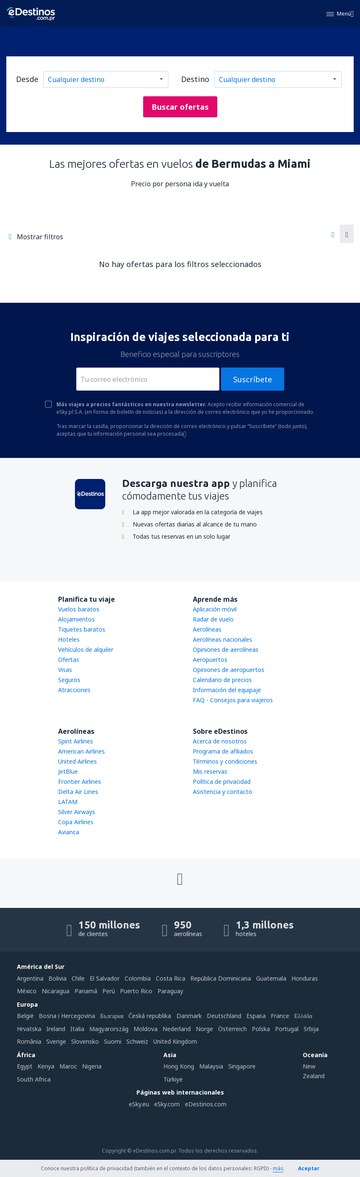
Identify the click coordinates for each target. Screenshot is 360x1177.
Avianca (68, 832)
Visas (65, 670)
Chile (78, 978)
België (25, 1016)
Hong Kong (178, 1066)
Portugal (287, 1029)
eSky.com (167, 1104)
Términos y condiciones (225, 761)
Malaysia (211, 1066)
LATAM (67, 802)
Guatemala (271, 978)
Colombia (138, 978)
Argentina (30, 978)
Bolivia (57, 978)
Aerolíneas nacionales (222, 639)
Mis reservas (210, 771)
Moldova (145, 1029)
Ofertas (68, 660)
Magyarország (108, 1029)
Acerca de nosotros (220, 741)
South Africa (34, 1079)
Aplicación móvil (215, 609)
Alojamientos (76, 619)
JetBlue (68, 771)
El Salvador (105, 978)
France (280, 1016)
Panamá (86, 991)
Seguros (69, 680)
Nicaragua (55, 991)
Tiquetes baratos (81, 629)
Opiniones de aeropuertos (228, 670)
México (27, 991)
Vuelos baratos (78, 609)
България (111, 1016)
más (278, 1168)
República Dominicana (220, 978)
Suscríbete (252, 379)
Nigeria (91, 1066)
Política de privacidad (222, 782)
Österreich (232, 1029)
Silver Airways (76, 812)
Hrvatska (29, 1029)
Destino (195, 79)
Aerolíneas (207, 629)
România (29, 1041)
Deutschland (224, 1016)
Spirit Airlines (75, 741)
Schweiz (137, 1041)
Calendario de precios (222, 680)
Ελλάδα (303, 1016)
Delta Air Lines (78, 792)
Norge (204, 1029)
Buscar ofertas (180, 107)
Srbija (311, 1029)
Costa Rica (170, 978)
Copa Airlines (75, 822)
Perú (108, 991)
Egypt (24, 1066)
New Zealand (314, 1070)
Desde (27, 79)
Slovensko (85, 1041)
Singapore (242, 1066)
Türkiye (173, 1079)
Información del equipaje (227, 690)
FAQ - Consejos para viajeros (233, 700)
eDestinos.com (206, 1104)
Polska (261, 1029)
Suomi (112, 1041)
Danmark (189, 1016)
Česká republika (149, 1016)
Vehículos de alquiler (85, 649)
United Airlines (77, 761)
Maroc (68, 1066)
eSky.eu (139, 1104)
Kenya (45, 1066)
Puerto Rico (136, 991)
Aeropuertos (210, 660)
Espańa (256, 1016)
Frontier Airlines (79, 782)
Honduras (304, 978)
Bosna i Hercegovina (67, 1016)
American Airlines (81, 751)
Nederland (177, 1029)
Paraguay (170, 991)
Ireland (55, 1029)
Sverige (56, 1041)
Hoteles (69, 639)
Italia (77, 1029)
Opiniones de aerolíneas (226, 649)
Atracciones (74, 690)
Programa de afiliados (223, 751)
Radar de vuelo (213, 619)
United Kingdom (175, 1041)
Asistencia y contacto (222, 792)
